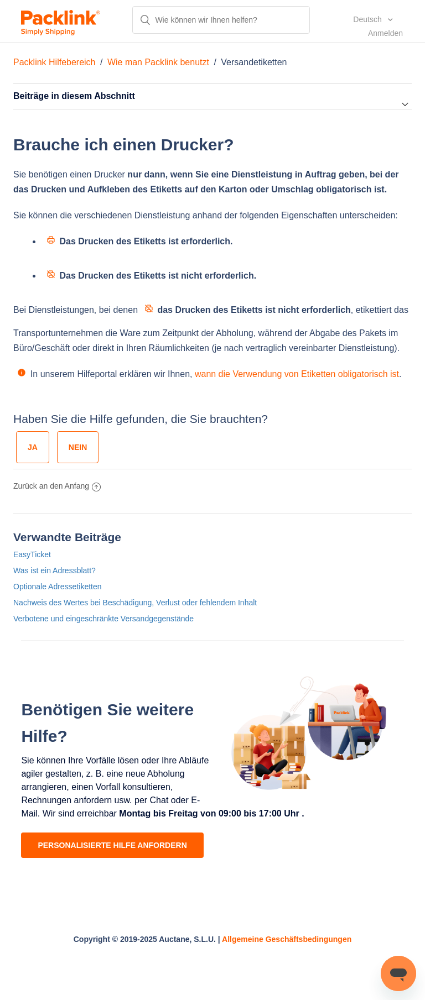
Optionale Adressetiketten (57, 586)
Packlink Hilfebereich (54, 62)
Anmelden (385, 33)
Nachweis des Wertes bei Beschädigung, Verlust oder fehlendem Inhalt (135, 602)
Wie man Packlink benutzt (158, 62)
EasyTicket (32, 554)
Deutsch (368, 19)
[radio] (32, 447)
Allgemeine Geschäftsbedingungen (286, 939)
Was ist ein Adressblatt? (54, 570)
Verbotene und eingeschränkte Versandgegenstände (103, 618)
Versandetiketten (254, 62)
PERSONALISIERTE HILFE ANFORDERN (112, 845)
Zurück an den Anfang (57, 485)
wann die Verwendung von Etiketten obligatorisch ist (297, 374)
